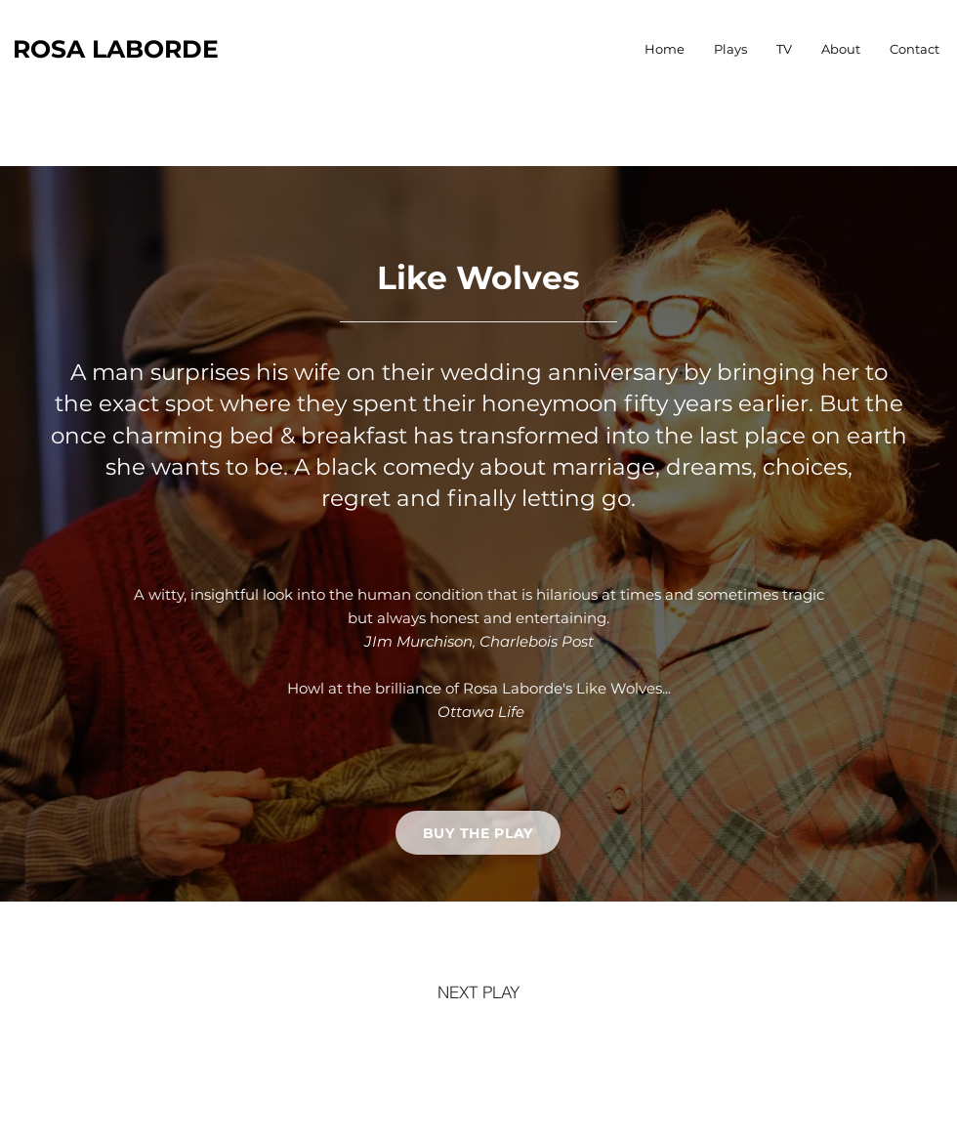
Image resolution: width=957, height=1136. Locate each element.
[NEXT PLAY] (478, 991)
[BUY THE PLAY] (478, 833)
